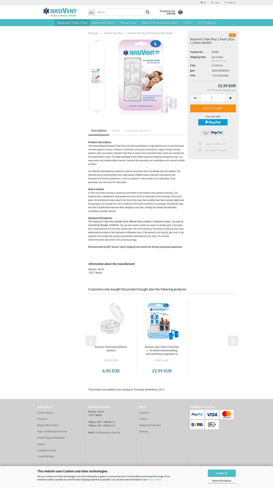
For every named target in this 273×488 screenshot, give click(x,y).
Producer (42, 419)
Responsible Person (47, 425)
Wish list (230, 2)
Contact (143, 419)
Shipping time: (198, 57)
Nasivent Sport (103, 23)
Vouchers (144, 412)
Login (215, 2)
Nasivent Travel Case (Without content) (111, 349)
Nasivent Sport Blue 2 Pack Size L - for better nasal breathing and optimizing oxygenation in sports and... (162, 351)
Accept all (221, 473)
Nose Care (129, 23)
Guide (116, 130)
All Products (206, 23)
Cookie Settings (45, 456)
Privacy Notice (154, 479)
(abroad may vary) (219, 61)
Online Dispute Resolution (51, 437)
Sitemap (143, 431)
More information (221, 480)
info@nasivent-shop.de (107, 432)
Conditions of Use (46, 450)
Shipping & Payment (150, 425)
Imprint (41, 444)
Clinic (188, 23)
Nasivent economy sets (160, 23)
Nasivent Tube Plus (72, 23)
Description (99, 130)
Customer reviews (137, 130)
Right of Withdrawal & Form (52, 431)
